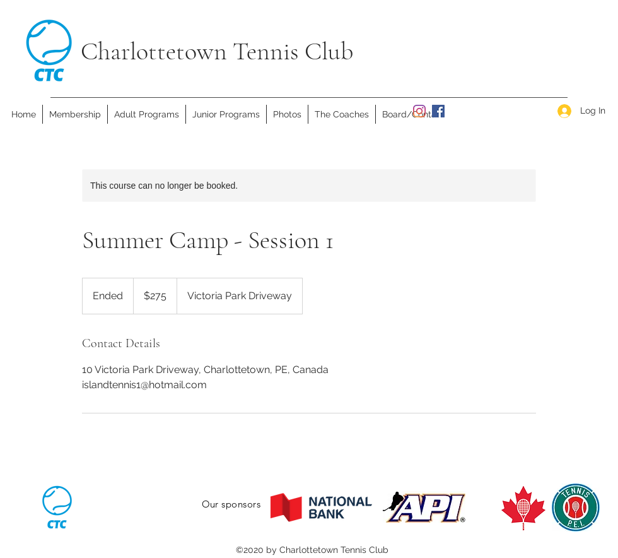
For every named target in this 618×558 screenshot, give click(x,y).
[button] (146, 114)
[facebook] (438, 111)
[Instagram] (419, 111)
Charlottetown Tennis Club (217, 51)
